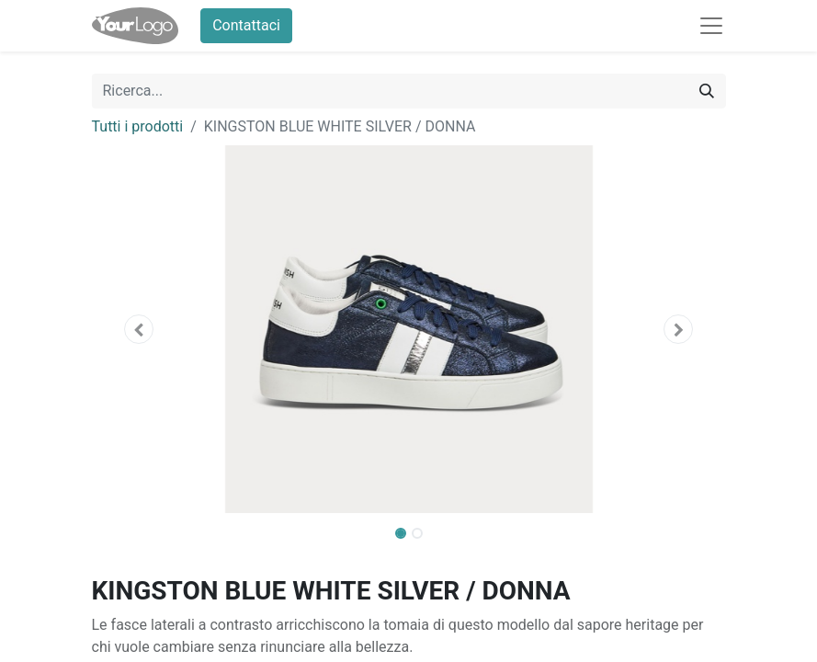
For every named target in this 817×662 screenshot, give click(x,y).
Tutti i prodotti (138, 126)
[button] (139, 329)
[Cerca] (706, 91)
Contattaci (246, 25)
